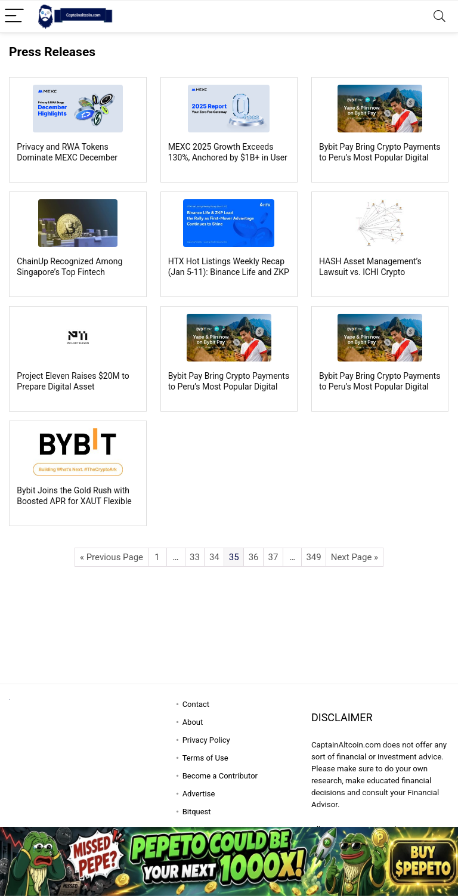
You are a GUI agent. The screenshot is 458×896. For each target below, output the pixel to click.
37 (273, 557)
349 (313, 557)
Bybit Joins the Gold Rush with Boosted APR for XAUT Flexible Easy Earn (74, 501)
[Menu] (14, 16)
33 (195, 557)
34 (214, 557)
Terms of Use (205, 757)
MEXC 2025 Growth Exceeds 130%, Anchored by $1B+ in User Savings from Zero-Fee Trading (227, 157)
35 (234, 557)
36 (254, 557)
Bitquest (196, 811)
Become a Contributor (220, 775)
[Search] (439, 16)
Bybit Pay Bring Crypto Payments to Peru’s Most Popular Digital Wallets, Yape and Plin (379, 157)
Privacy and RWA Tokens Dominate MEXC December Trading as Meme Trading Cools (75, 157)
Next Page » (354, 557)
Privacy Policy (206, 740)
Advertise (198, 793)
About (192, 722)
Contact (195, 704)
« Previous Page (111, 557)
